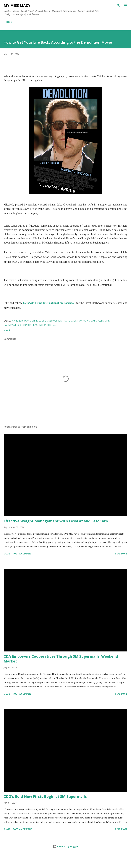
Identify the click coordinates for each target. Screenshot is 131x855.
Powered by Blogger (65, 846)
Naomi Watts (11, 324)
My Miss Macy (17, 5)
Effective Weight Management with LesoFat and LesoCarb (56, 520)
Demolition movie (79, 320)
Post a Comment (22, 553)
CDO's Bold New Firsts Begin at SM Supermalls (45, 796)
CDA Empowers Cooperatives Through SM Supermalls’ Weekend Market (61, 659)
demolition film (58, 320)
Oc (25, 302)
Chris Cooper (39, 320)
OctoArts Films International (38, 324)
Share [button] (7, 329)
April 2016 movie (21, 320)
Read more (121, 553)
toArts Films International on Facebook (51, 302)
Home (8, 21)
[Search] (118, 5)
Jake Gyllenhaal (100, 320)
